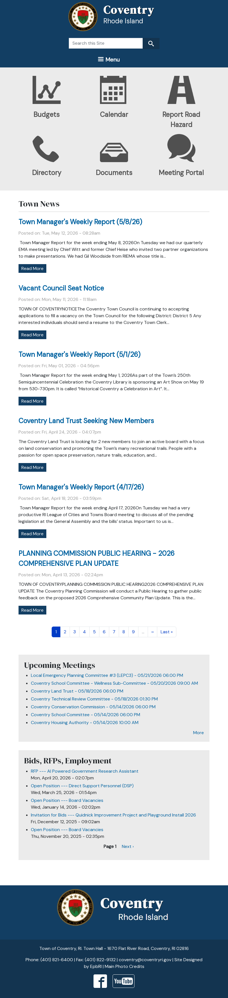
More (198, 733)
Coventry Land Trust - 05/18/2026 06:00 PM (77, 691)
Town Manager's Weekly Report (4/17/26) (81, 487)
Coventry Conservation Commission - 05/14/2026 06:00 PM (93, 707)
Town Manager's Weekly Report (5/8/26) (80, 221)
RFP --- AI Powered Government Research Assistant (84, 771)
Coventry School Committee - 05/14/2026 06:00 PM (85, 715)
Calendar (114, 114)
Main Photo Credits (124, 966)
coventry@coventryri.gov (145, 960)
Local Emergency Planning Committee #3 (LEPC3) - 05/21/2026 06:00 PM (107, 675)
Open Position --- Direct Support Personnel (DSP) (82, 786)
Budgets (46, 114)
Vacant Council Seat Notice (61, 288)
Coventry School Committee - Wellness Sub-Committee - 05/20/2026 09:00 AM (114, 683)
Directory (46, 172)
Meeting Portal (181, 172)
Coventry (128, 9)
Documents (114, 172)
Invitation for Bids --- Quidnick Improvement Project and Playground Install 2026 (113, 815)
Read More (32, 268)
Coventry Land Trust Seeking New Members (86, 420)
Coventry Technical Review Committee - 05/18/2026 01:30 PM (94, 699)
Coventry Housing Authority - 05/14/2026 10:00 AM (84, 722)
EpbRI (96, 966)
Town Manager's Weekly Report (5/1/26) (79, 354)
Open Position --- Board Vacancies (67, 800)
